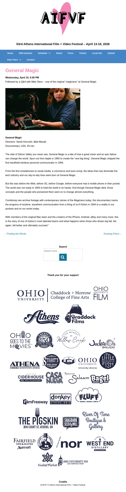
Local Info (97, 53)
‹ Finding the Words (15, 233)
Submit (111, 53)
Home (10, 53)
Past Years (14, 60)
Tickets (82, 53)
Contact (31, 60)
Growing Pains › (112, 233)
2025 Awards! (25, 53)
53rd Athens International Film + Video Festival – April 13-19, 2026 (63, 44)
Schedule (44, 53)
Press (70, 53)
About (59, 53)
